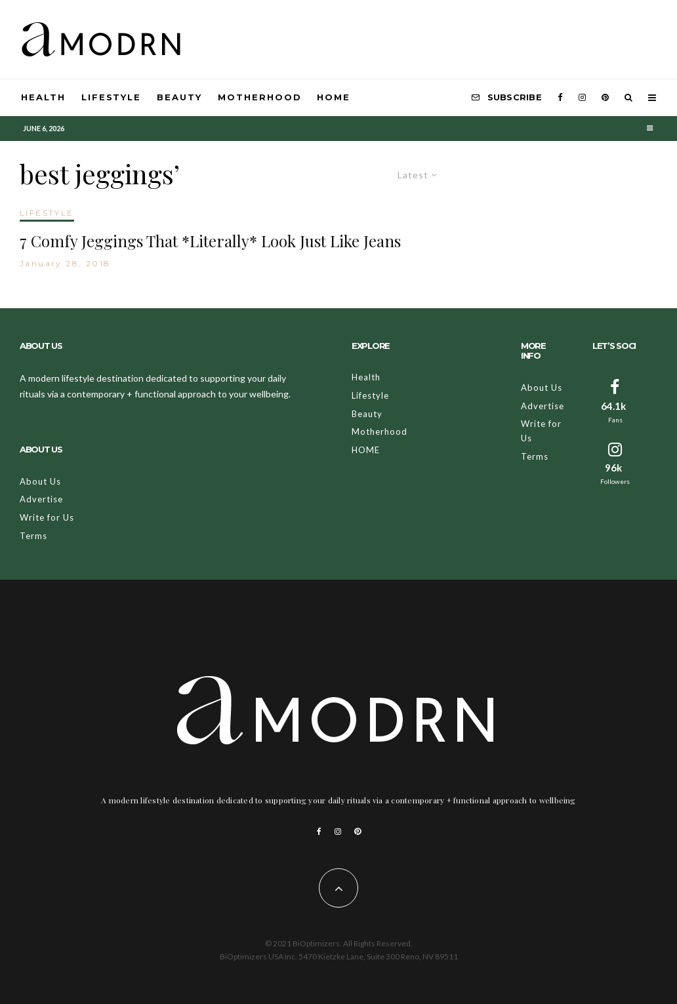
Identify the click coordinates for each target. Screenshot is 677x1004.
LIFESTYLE (47, 213)
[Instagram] (582, 97)
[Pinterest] (605, 97)
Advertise (41, 499)
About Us (40, 481)
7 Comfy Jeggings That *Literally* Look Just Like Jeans (210, 241)
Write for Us (47, 517)
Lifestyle (111, 97)
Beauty (179, 97)
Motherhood (260, 97)
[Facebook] (560, 97)
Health (43, 97)
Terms (33, 536)
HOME (333, 97)
